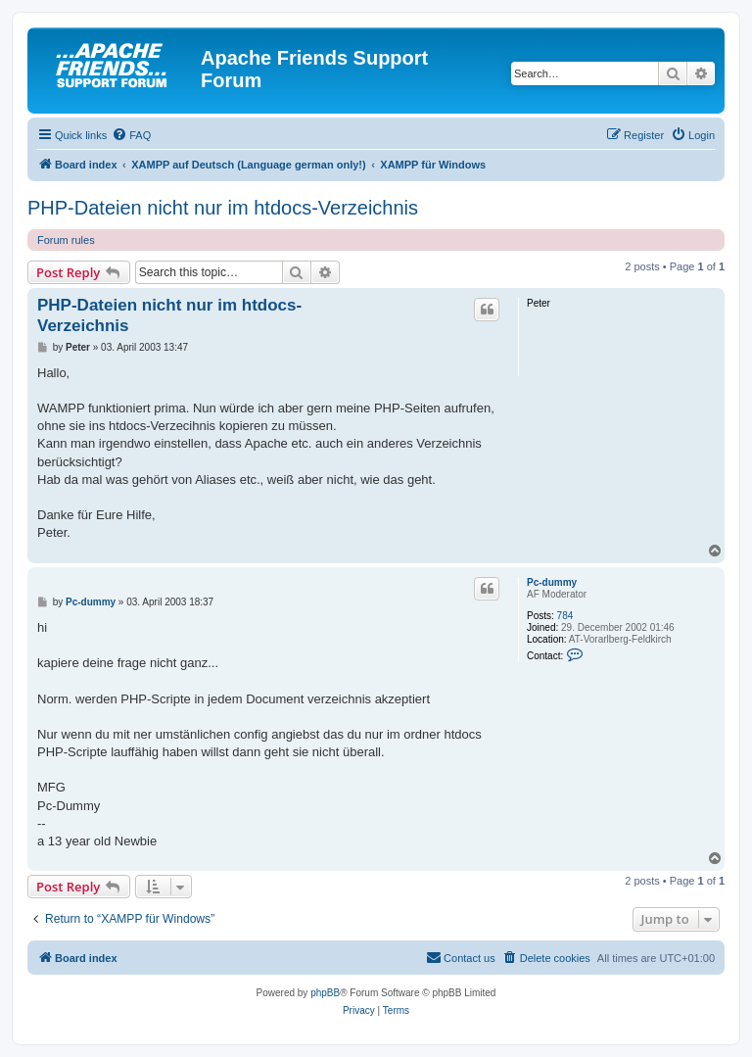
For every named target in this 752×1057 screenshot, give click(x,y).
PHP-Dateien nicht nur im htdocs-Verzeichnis (222, 207)
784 (565, 615)
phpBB (325, 992)
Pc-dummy (552, 582)
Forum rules (66, 240)
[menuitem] (131, 135)
